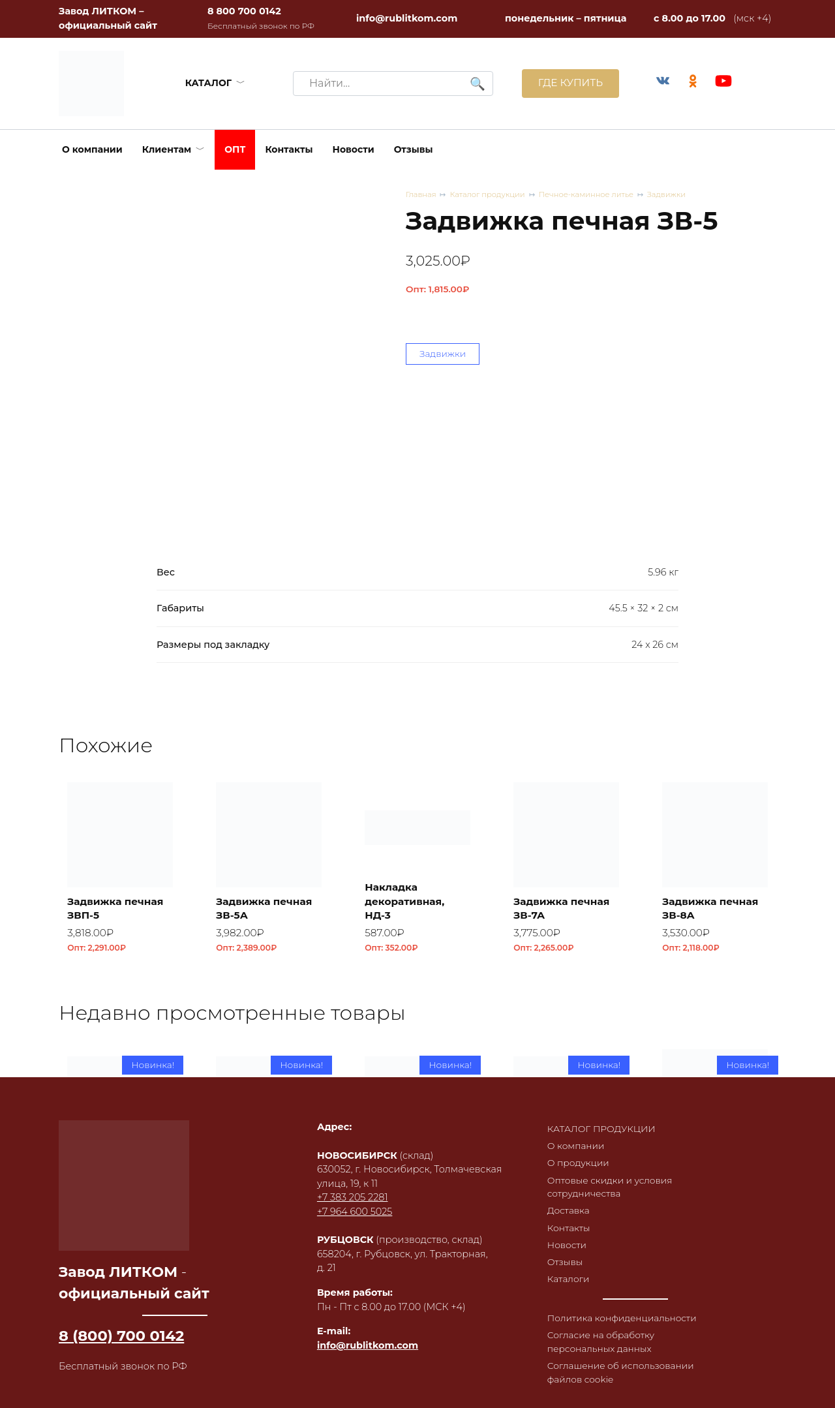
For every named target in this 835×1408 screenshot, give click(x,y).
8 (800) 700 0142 (121, 1324)
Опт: (437, 289)
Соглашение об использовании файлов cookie (618, 1371)
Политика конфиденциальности (619, 1315)
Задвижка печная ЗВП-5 (118, 907)
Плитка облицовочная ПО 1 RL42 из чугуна (417, 1200)
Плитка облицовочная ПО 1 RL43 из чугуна (268, 1200)
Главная (422, 195)
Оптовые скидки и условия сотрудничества (606, 1178)
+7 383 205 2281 (349, 1186)
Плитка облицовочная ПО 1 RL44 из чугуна (119, 1200)
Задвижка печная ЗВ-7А (565, 907)
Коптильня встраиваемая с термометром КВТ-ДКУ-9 (708, 1193)
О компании (92, 149)
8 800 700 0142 (244, 11)
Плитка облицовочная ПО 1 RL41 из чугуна (566, 1200)
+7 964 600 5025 (351, 1200)
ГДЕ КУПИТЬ (566, 83)
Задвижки (680, 195)
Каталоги (563, 1275)
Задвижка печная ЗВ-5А (267, 907)
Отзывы (413, 149)
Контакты (288, 149)
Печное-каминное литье (595, 195)
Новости (353, 149)
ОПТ (234, 149)
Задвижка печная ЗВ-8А (713, 907)
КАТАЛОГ (206, 83)
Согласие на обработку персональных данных (597, 1339)
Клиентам (167, 149)
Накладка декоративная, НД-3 (407, 900)
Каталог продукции (491, 195)
